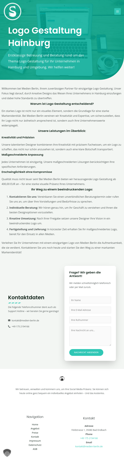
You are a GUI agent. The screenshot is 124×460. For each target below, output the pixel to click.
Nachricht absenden (86, 352)
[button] (7, 453)
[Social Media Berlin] (13, 12)
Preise (35, 432)
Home (35, 424)
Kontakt (35, 436)
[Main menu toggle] (117, 12)
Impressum (35, 440)
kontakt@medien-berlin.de (89, 446)
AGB (35, 448)
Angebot (35, 428)
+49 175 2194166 (89, 438)
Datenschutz (35, 444)
